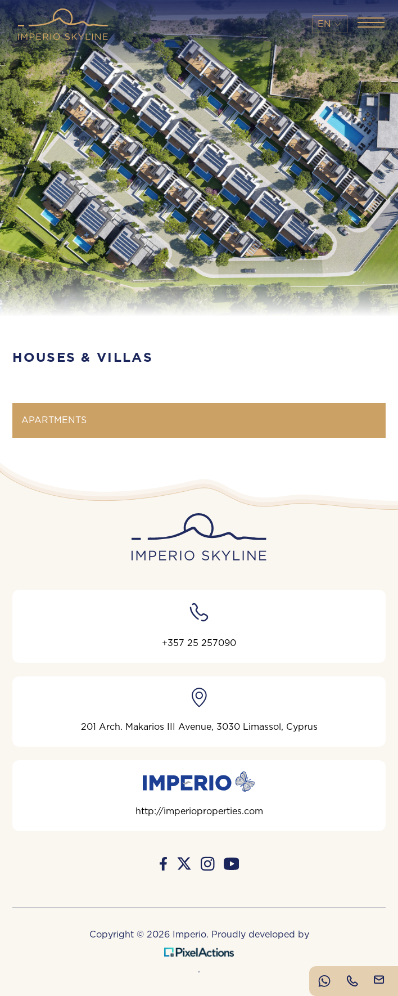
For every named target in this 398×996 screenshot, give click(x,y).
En (330, 24)
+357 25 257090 (199, 624)
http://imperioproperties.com (199, 793)
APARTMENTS (54, 420)
